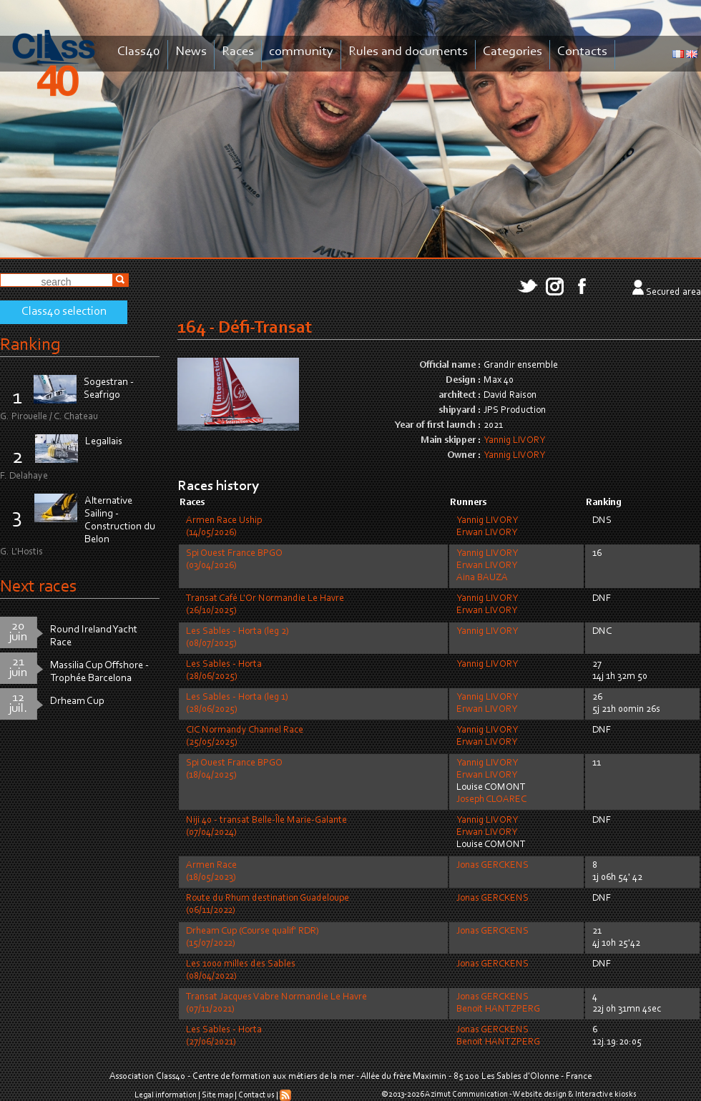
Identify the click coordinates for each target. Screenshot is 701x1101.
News (191, 52)
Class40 (138, 52)
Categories (512, 52)
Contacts (582, 52)
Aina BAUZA (482, 578)
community (301, 52)
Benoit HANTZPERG (498, 1009)
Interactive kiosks (606, 1094)
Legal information (165, 1095)
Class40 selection (64, 312)
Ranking (30, 345)
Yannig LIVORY (514, 441)
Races (238, 52)
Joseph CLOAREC (491, 800)
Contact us (256, 1095)
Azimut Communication (466, 1094)
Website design (540, 1094)
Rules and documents (408, 52)
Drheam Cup (77, 701)
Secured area (673, 293)
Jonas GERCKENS (492, 866)
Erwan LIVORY (486, 533)
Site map (217, 1095)
